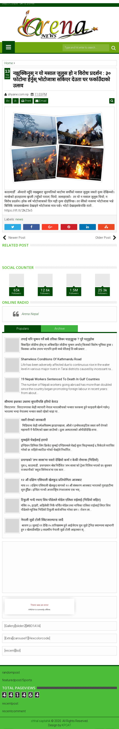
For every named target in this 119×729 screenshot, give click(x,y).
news (19, 219)
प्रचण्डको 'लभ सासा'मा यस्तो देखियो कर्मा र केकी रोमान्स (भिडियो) (59, 460)
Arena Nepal (29, 314)
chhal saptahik (40, 721)
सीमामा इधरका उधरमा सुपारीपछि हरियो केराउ (31, 402)
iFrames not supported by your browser (39, 606)
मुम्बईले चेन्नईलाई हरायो (34, 440)
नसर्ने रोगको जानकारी (33, 420)
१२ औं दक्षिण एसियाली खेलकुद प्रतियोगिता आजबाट (51, 480)
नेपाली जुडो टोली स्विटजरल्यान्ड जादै (42, 520)
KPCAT (66, 725)
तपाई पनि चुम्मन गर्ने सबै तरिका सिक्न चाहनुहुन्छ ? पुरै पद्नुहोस (57, 339)
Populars (23, 328)
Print (26, 100)
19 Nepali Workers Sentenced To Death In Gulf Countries (60, 379)
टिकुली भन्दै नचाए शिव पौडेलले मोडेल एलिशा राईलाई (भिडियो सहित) (61, 500)
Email (40, 100)
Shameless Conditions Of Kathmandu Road (51, 359)
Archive (59, 328)
